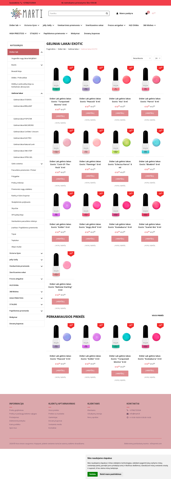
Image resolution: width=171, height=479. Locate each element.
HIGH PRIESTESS (16, 298)
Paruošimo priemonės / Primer (23, 170)
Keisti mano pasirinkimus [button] (110, 474)
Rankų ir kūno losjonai (20, 195)
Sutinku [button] (92, 474)
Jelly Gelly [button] (47, 25)
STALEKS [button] (34, 33)
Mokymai (75, 33)
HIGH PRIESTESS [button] (16, 33)
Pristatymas (14, 417)
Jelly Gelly (13, 259)
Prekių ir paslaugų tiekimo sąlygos (23, 413)
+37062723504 (28, 2)
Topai (13, 234)
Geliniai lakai (17, 93)
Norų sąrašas (93, 417)
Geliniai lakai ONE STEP (22, 151)
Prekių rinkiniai (17, 183)
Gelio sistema (17, 163)
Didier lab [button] (13, 25)
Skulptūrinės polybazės (20, 202)
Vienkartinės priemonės (19, 266)
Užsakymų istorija (95, 413)
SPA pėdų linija (17, 215)
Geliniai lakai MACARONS (23, 125)
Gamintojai (52, 417)
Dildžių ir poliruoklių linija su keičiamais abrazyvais (22, 85)
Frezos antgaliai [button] (115, 25)
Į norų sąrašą (60, 123)
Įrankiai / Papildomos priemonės (24, 227)
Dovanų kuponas (92, 33)
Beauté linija (16, 71)
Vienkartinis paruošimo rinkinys (24, 221)
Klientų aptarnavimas (61, 403)
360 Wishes (14, 291)
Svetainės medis (55, 424)
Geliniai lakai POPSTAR (22, 119)
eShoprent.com (156, 443)
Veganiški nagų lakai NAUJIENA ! (24, 58)
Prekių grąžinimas (16, 410)
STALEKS (13, 304)
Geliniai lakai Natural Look (24, 144)
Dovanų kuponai (55, 421)
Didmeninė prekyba (17, 421)
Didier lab (13, 52)
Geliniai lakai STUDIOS (22, 99)
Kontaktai (52, 428)
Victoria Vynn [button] (30, 25)
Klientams (94, 403)
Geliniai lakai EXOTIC (22, 112)
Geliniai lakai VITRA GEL (22, 157)
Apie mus (13, 428)
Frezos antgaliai (16, 279)
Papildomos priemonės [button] (54, 33)
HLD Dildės (134, 25)
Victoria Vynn (15, 253)
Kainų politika (14, 424)
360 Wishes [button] (148, 25)
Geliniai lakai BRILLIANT (22, 106)
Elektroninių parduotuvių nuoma (136, 443)
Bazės (13, 65)
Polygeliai (15, 176)
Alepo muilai (16, 247)
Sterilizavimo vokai (94, 25)
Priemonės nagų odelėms (21, 189)
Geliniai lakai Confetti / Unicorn (25, 131)
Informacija (16, 403)
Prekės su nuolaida (56, 413)
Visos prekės (158, 315)
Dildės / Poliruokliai (19, 77)
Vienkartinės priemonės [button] (69, 25)
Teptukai (15, 240)
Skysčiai (14, 208)
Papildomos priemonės (19, 311)
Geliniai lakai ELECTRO (22, 138)
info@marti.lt (133, 413)
